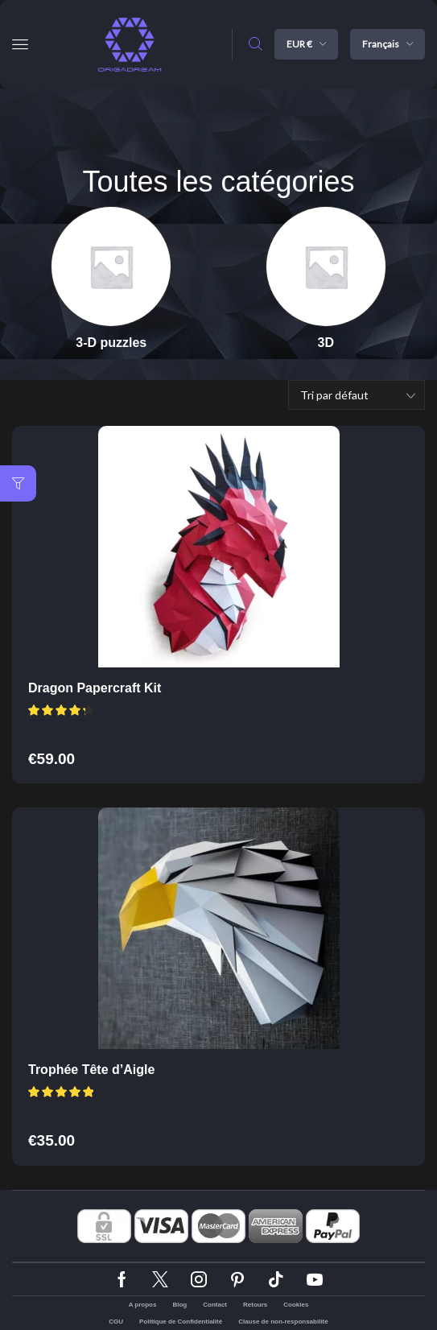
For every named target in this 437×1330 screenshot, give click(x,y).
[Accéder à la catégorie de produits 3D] (326, 343)
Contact (215, 1304)
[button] (20, 44)
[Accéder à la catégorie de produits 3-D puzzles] (111, 343)
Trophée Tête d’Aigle (91, 1069)
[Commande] (356, 395)
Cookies (295, 1304)
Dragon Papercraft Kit (94, 688)
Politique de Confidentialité (180, 1321)
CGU (116, 1321)
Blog (179, 1304)
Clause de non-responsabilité (283, 1321)
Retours (255, 1304)
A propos (143, 1304)
